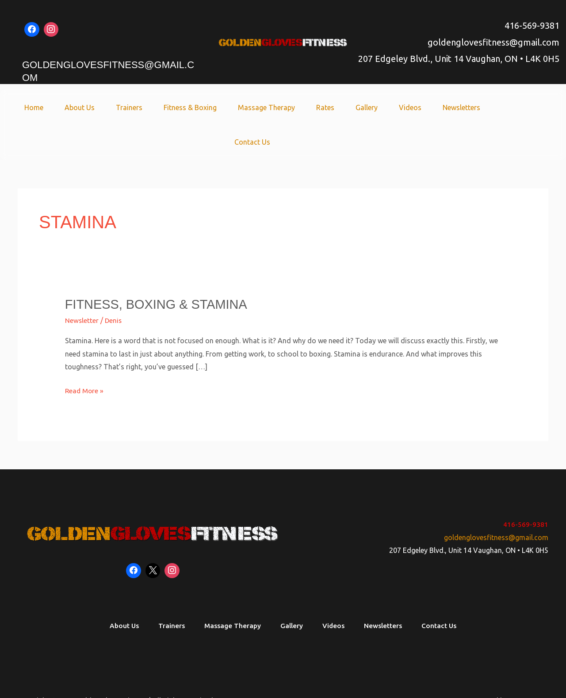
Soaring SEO (528, 667)
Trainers (122, 107)
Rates (308, 107)
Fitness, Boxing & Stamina (159, 269)
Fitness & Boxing (180, 107)
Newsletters (433, 107)
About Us (76, 107)
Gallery (346, 107)
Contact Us (488, 107)
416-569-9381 (532, 25)
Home (34, 107)
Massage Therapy (252, 107)
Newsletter (82, 286)
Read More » (85, 354)
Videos (386, 107)
